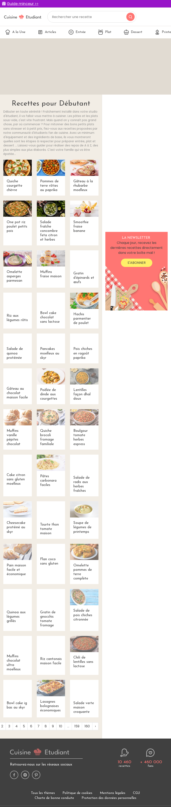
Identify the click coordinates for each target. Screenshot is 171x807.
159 (76, 726)
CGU (136, 793)
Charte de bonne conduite (54, 798)
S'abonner (137, 262)
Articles (47, 32)
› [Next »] (95, 726)
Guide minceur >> (22, 3)
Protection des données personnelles (109, 798)
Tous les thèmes (43, 793)
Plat (104, 32)
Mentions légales (112, 793)
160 (87, 726)
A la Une (15, 32)
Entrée (77, 32)
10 (60, 726)
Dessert (133, 32)
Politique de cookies (77, 793)
